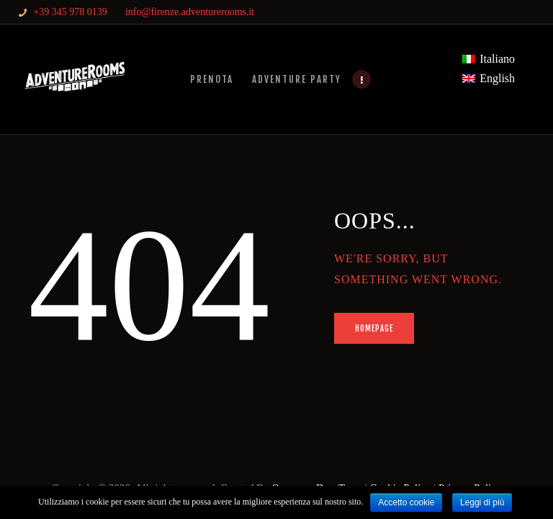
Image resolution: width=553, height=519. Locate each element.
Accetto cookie (406, 502)
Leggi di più (482, 502)
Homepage (374, 329)
